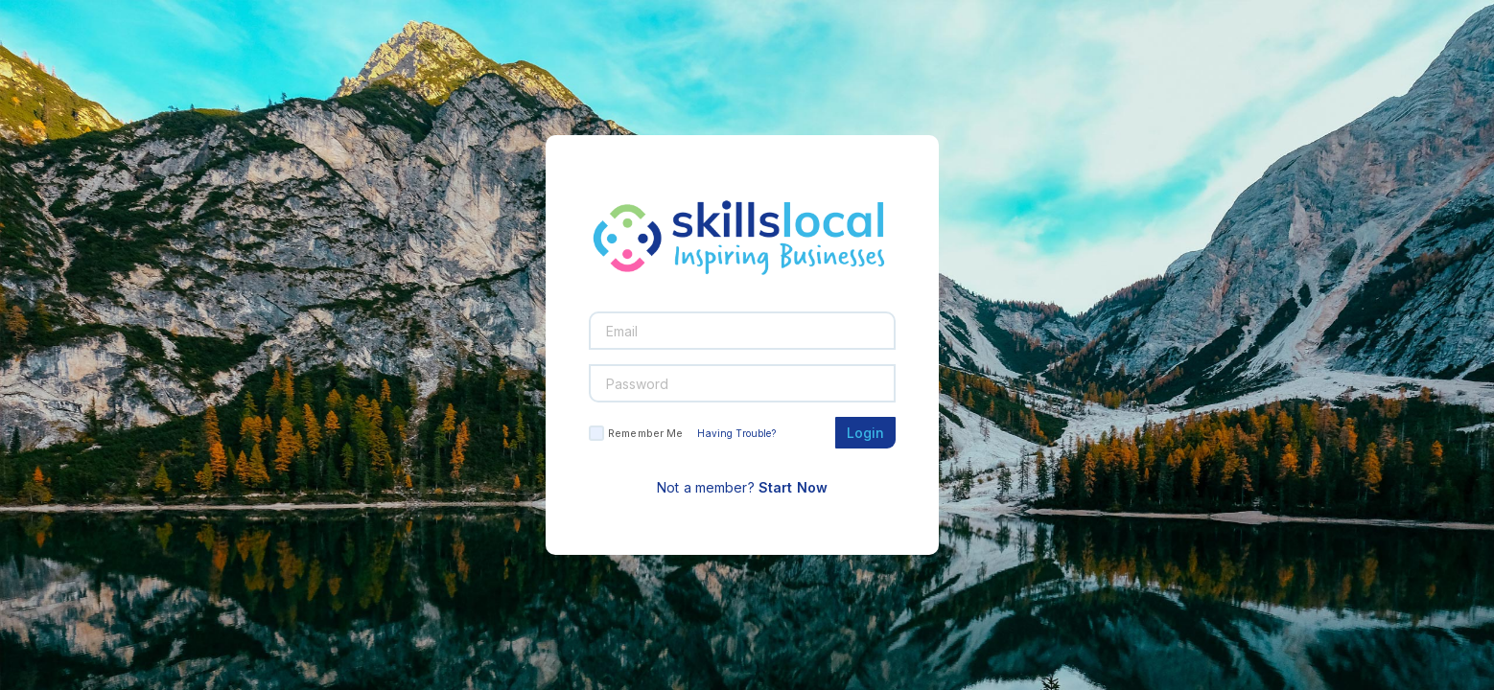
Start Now (793, 487)
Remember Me (645, 433)
